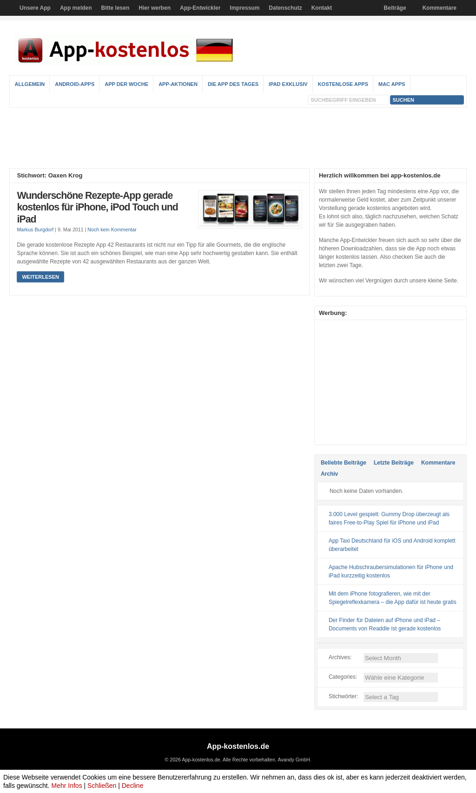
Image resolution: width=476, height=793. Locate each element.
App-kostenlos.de (238, 746)
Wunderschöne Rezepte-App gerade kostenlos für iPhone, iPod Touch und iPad (97, 207)
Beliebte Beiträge (343, 462)
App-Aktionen (178, 84)
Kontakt (321, 8)
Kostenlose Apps (343, 84)
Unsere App (35, 8)
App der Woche (126, 84)
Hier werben (155, 8)
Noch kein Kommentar (111, 229)
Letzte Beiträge (394, 462)
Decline (133, 785)
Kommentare (439, 8)
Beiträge (395, 8)
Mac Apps (391, 84)
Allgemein (29, 84)
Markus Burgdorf (35, 229)
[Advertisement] (238, 138)
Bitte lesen (115, 8)
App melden (76, 8)
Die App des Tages (233, 84)
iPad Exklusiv (288, 84)
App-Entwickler (200, 8)
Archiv (329, 474)
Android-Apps (74, 84)
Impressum (244, 8)
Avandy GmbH (294, 759)
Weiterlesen (40, 277)
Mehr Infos (67, 785)
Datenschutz (285, 8)
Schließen (101, 785)
